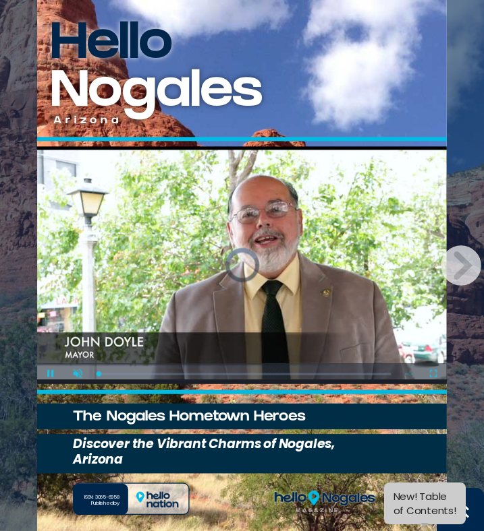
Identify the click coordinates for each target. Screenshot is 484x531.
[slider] (245, 374)
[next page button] (461, 265)
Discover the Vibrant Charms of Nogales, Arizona (204, 451)
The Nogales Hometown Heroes (189, 417)
